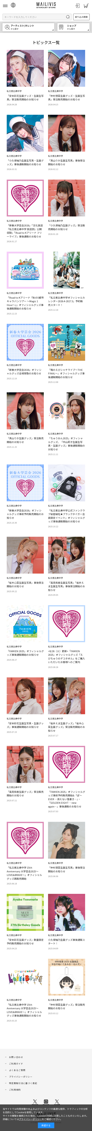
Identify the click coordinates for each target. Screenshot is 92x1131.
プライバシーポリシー (20, 1076)
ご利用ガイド (16, 1063)
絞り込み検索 (81, 16)
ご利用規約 (15, 1089)
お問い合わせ (16, 1057)
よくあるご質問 (17, 1070)
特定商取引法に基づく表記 (23, 1083)
